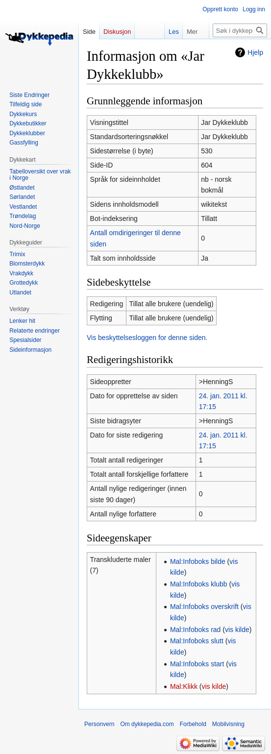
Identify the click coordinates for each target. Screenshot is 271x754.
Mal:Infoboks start (197, 664)
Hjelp (255, 52)
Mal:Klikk (183, 686)
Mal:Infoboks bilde (197, 561)
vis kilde (237, 629)
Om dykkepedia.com (146, 724)
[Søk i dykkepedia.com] (240, 30)
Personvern (99, 724)
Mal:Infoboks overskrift (204, 606)
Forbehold (193, 724)
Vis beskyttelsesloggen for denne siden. (147, 337)
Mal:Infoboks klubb (198, 584)
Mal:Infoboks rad (195, 629)
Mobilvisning (228, 724)
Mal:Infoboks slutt (196, 641)
